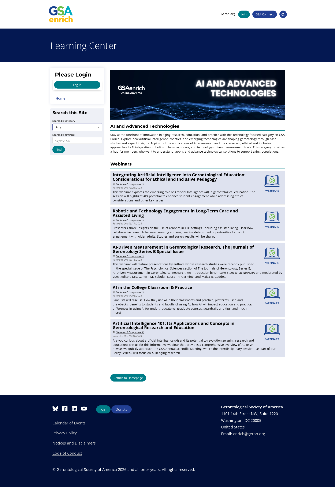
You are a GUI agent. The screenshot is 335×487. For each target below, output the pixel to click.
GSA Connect (263, 14)
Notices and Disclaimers (74, 443)
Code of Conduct (67, 453)
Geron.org (226, 14)
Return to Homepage (128, 378)
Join (242, 14)
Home (60, 98)
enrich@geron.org (249, 433)
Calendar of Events (69, 422)
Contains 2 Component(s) (130, 184)
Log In (77, 85)
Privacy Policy (64, 432)
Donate (121, 409)
